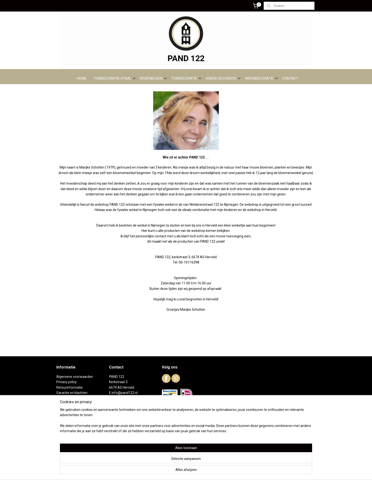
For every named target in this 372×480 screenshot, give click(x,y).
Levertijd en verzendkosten (76, 398)
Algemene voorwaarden (74, 377)
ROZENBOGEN (153, 78)
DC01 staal (64, 409)
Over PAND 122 (67, 403)
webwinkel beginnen (193, 471)
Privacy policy (66, 382)
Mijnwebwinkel (233, 471)
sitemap (166, 471)
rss (175, 471)
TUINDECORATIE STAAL (115, 78)
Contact (62, 430)
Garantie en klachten (71, 393)
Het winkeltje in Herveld (73, 414)
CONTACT (290, 78)
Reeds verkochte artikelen (76, 419)
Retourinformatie (69, 387)
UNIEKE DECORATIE (223, 78)
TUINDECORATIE (186, 78)
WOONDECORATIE (261, 78)
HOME (82, 78)
